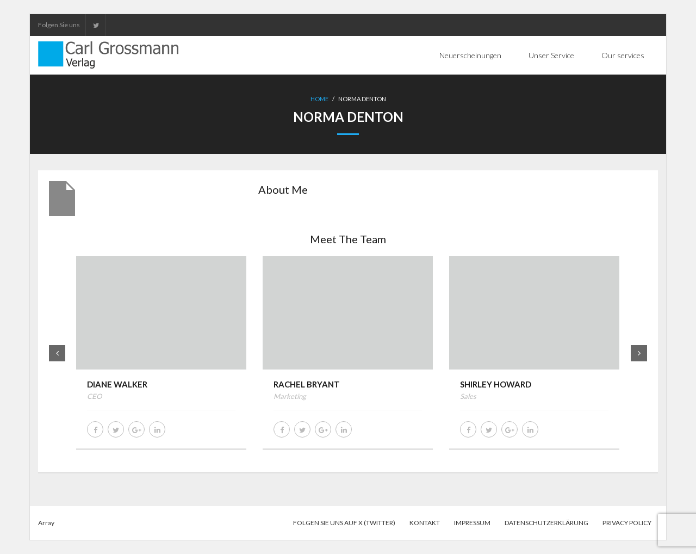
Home (319, 98)
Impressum (472, 523)
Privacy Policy (626, 523)
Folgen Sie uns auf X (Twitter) (344, 523)
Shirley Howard (495, 384)
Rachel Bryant (307, 384)
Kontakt (424, 523)
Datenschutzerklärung (546, 523)
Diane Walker (117, 384)
